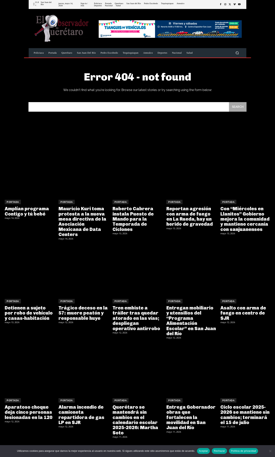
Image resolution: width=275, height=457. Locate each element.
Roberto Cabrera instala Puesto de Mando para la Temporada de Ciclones (133, 219)
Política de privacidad (243, 450)
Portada (13, 202)
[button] (237, 52)
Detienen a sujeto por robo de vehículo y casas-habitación (29, 313)
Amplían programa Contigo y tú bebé (27, 211)
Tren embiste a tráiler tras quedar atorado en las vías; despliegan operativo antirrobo (136, 318)
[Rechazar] (270, 451)
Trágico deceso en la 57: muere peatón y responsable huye (83, 313)
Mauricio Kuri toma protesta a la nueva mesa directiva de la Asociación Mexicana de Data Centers (82, 221)
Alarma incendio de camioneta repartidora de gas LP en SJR (81, 414)
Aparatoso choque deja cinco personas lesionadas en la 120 (28, 412)
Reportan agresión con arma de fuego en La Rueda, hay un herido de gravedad (189, 216)
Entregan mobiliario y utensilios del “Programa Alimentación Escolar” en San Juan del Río (191, 320)
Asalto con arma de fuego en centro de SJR (243, 313)
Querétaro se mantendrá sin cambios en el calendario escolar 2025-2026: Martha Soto (135, 420)
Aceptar (203, 450)
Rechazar (219, 450)
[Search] (238, 107)
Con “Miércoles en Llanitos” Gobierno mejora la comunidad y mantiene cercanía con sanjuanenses (245, 219)
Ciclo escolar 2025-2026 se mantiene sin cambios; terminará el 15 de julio (245, 414)
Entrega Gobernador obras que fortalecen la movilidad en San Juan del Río (191, 417)
